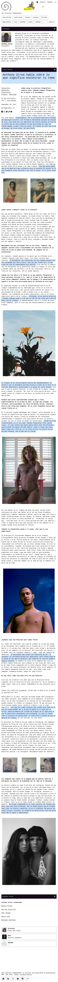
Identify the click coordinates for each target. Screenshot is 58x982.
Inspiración (6, 92)
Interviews (18, 17)
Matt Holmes (6, 913)
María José (5, 916)
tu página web (29, 779)
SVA (39, 38)
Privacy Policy (26, 974)
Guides (36, 17)
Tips (15, 22)
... (45, 22)
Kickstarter (50, 973)
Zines (30, 22)
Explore (43, 2)
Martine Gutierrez (8, 909)
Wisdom (22, 22)
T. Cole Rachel (10, 100)
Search (51, 22)
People (49, 2)
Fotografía (5, 88)
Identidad (12, 94)
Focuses (44, 17)
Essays (27, 17)
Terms (16, 974)
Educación (5, 90)
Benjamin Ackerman (8, 920)
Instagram (22, 690)
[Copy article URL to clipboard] (9, 111)
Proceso (4, 94)
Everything (7, 17)
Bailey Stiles (6, 906)
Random (38, 22)
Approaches (7, 22)
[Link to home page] (6, 6)
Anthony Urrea (6, 44)
